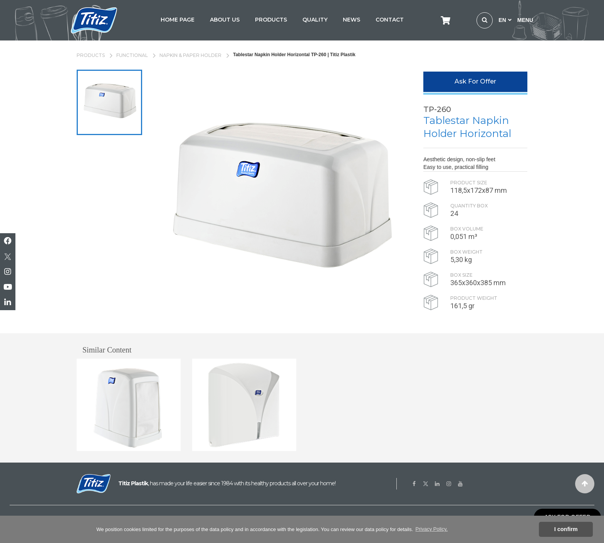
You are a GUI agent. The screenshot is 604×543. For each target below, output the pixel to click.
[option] (109, 102)
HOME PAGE (178, 19)
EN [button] (504, 20)
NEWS (351, 19)
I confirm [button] (566, 529)
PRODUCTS (271, 19)
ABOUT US (225, 19)
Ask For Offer (475, 81)
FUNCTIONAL (132, 55)
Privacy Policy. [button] (432, 529)
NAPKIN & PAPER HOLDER (190, 55)
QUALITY (314, 19)
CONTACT (390, 19)
